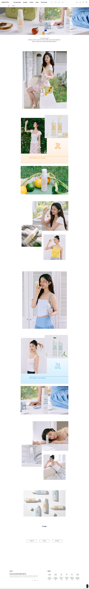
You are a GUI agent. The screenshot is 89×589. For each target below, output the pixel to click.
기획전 (55, 2)
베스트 (52, 2)
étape (37, 2)
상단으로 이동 (87, 585)
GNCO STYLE (5, 2)
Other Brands (44, 2)
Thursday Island (17, 2)
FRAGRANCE (57, 540)
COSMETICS (32, 540)
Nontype (25, 2)
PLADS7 (31, 2)
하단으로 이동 (87, 587)
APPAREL (44, 540)
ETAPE (13, 5)
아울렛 (62, 2)
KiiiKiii (59, 2)
